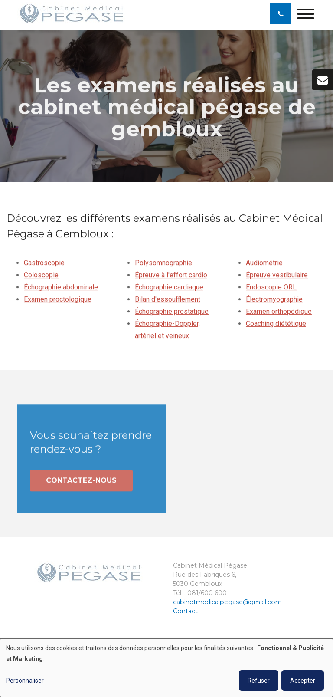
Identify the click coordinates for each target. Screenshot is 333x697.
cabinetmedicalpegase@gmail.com (227, 602)
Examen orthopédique (279, 312)
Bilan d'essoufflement (167, 300)
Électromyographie (274, 300)
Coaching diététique (276, 324)
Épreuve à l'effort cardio (171, 275)
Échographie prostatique (172, 312)
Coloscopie (41, 275)
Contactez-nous (81, 482)
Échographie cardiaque (169, 287)
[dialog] (166, 667)
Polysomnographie (163, 263)
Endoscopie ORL (271, 287)
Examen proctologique (57, 300)
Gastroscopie (44, 263)
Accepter (302, 680)
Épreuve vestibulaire (277, 275)
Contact (185, 611)
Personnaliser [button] (25, 680)
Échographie (153, 324)
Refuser (259, 680)
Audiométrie (264, 263)
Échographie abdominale (61, 287)
